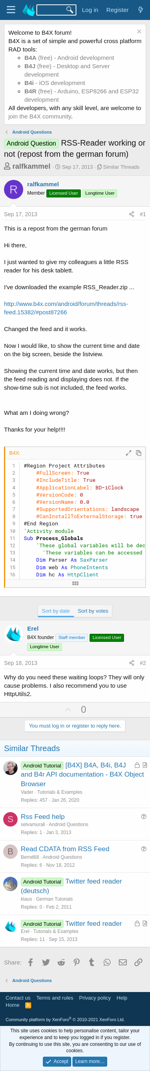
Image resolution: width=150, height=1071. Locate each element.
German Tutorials (54, 899)
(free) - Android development (69, 57)
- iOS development (54, 82)
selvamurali (33, 824)
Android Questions (68, 824)
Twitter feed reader (93, 923)
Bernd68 (30, 857)
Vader (27, 792)
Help (122, 998)
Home (13, 1005)
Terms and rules (54, 998)
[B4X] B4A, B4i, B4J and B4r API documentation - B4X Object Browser (82, 774)
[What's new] (140, 9)
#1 (143, 214)
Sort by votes (93, 611)
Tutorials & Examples (59, 792)
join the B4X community (39, 116)
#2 (143, 663)
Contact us (18, 998)
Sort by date (56, 611)
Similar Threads (121, 167)
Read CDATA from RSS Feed (65, 849)
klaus (26, 899)
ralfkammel (31, 166)
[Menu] (11, 10)
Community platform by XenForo (65, 1019)
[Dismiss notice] (138, 32)
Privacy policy (95, 998)
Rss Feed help (43, 817)
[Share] (131, 214)
